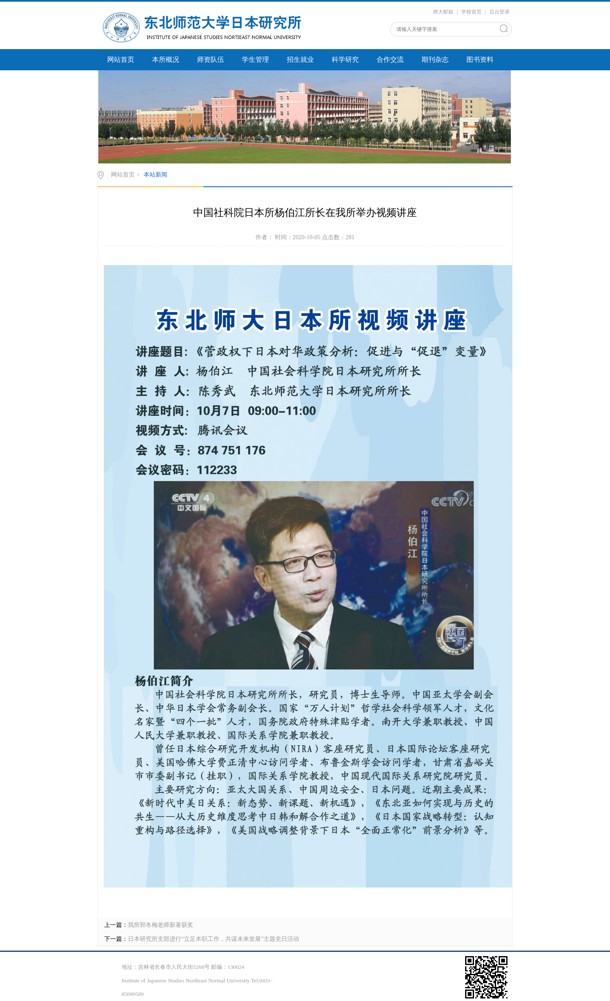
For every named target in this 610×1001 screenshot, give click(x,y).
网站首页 (120, 59)
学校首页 (471, 12)
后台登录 (499, 12)
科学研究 (345, 59)
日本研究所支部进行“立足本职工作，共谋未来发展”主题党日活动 (213, 939)
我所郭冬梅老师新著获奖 (160, 925)
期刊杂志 (435, 59)
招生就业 (300, 59)
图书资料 (480, 59)
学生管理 (255, 59)
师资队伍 (210, 59)
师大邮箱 (443, 12)
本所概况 (165, 59)
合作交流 (390, 59)
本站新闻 (155, 174)
